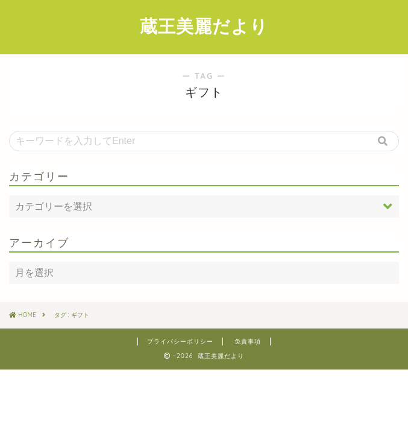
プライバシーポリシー (180, 341)
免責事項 (247, 341)
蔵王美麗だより (204, 26)
